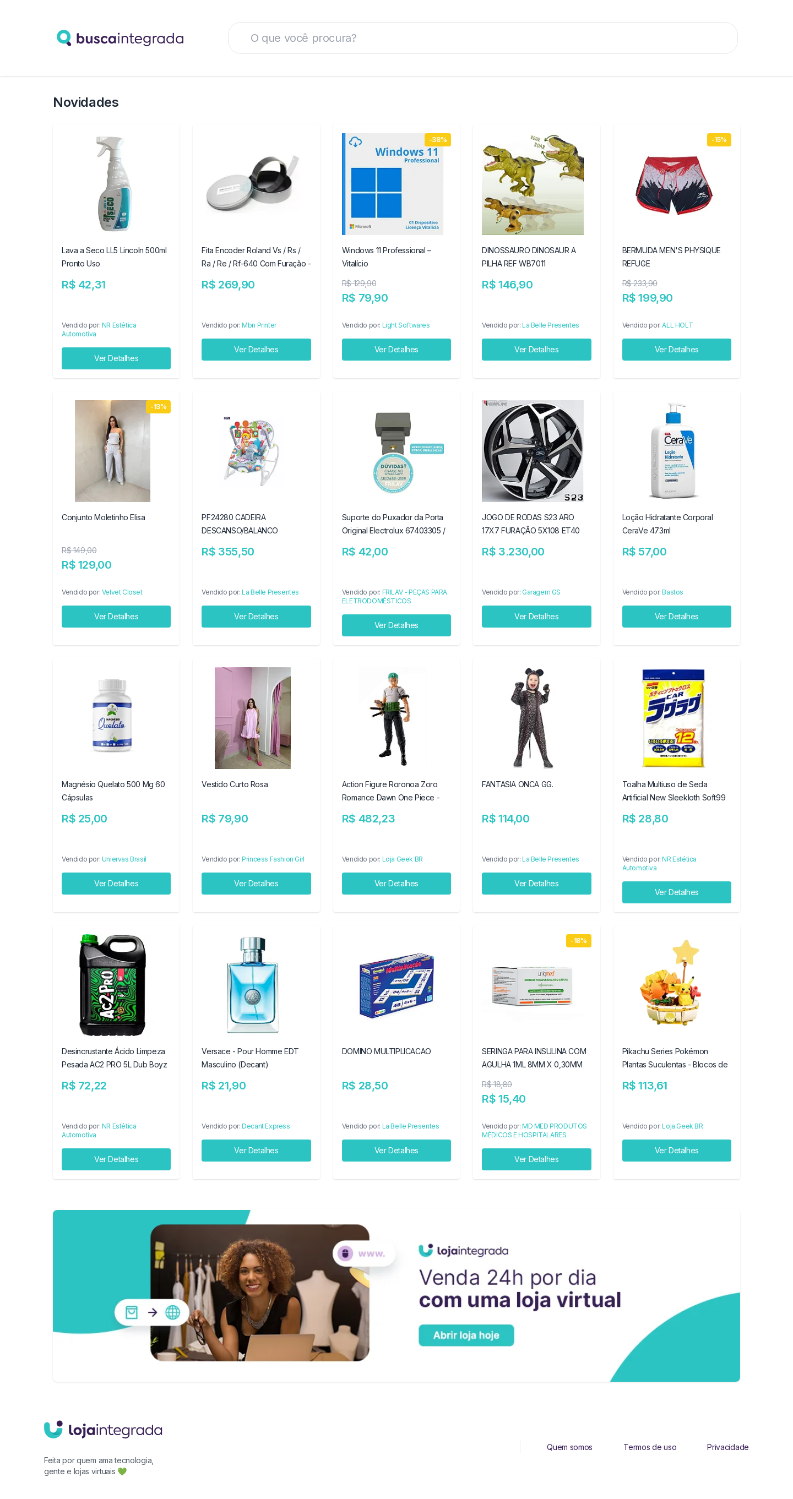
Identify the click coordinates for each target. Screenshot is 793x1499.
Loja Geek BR (402, 859)
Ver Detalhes (116, 358)
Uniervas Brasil (124, 859)
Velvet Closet (122, 592)
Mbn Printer (259, 325)
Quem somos (570, 1447)
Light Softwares (406, 325)
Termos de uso (649, 1447)
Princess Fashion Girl (273, 859)
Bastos (672, 592)
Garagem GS (541, 592)
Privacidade (728, 1447)
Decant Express (266, 1126)
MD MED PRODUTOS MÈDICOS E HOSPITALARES (534, 1130)
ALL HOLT (677, 325)
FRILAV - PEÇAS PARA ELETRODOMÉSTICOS (394, 596)
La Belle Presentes (550, 325)
